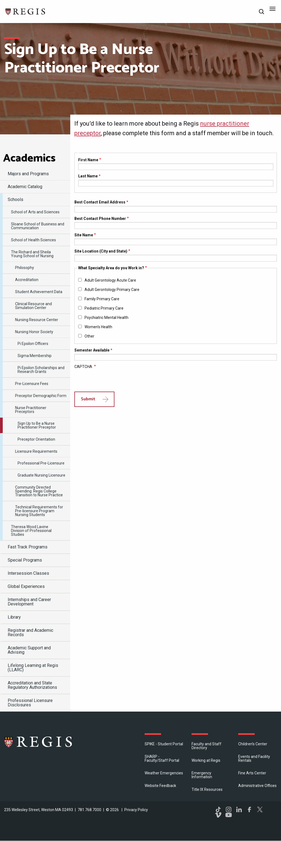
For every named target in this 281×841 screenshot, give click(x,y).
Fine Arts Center (252, 773)
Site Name (83, 235)
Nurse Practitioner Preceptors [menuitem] (30, 410)
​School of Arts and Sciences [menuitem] (35, 212)
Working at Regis (206, 760)
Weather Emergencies (164, 773)
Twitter (260, 809)
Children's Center (252, 744)
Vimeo (218, 815)
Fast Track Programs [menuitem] (27, 547)
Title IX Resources (207, 789)
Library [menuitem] (14, 617)
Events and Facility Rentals (254, 758)
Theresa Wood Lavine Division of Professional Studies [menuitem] (31, 531)
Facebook (249, 809)
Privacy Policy (136, 810)
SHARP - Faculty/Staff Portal (162, 758)
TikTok (218, 809)
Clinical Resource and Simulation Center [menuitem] (33, 306)
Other (89, 336)
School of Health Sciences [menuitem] (33, 240)
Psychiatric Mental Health (106, 317)
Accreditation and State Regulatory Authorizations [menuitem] (32, 685)
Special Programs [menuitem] (25, 560)
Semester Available (91, 350)
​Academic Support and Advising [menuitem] (29, 650)
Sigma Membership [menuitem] (35, 355)
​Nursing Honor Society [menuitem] (34, 332)
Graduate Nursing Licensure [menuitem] (41, 475)
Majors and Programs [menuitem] (28, 173)
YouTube (228, 815)
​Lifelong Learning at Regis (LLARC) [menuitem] (33, 667)
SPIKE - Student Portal (164, 744)
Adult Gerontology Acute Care (110, 280)
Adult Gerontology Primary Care (112, 289)
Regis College (38, 741)
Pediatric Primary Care (104, 308)
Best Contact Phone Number (100, 218)
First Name (88, 160)
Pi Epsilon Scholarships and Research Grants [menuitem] (41, 370)
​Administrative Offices (257, 785)
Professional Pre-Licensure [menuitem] (41, 463)
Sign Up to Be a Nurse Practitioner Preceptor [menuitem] (37, 425)
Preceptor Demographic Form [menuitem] (40, 395)
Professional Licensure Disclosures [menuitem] (30, 702)
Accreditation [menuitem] (26, 279)
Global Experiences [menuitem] (26, 586)
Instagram (228, 809)
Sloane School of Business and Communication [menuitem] (37, 226)
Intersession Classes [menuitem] (28, 573)
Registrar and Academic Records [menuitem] (30, 632)
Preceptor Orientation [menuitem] (36, 439)
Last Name (88, 176)
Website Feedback (160, 785)
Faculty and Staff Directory (206, 746)
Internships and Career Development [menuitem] (29, 602)
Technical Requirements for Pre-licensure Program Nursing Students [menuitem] (39, 511)
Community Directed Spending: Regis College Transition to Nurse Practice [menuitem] (39, 491)
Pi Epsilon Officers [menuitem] (33, 343)
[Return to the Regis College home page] (25, 11)
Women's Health (98, 327)
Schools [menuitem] (15, 199)
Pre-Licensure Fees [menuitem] (31, 383)
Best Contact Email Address (99, 202)
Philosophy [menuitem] (24, 267)
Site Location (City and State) (100, 251)
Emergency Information (202, 775)
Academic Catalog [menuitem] (25, 186)
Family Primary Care (102, 299)
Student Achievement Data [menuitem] (38, 292)
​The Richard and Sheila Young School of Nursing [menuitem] (32, 254)
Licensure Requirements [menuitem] (36, 451)
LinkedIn (239, 809)
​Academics (29, 158)
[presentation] (116, 381)
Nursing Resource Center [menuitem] (36, 320)
